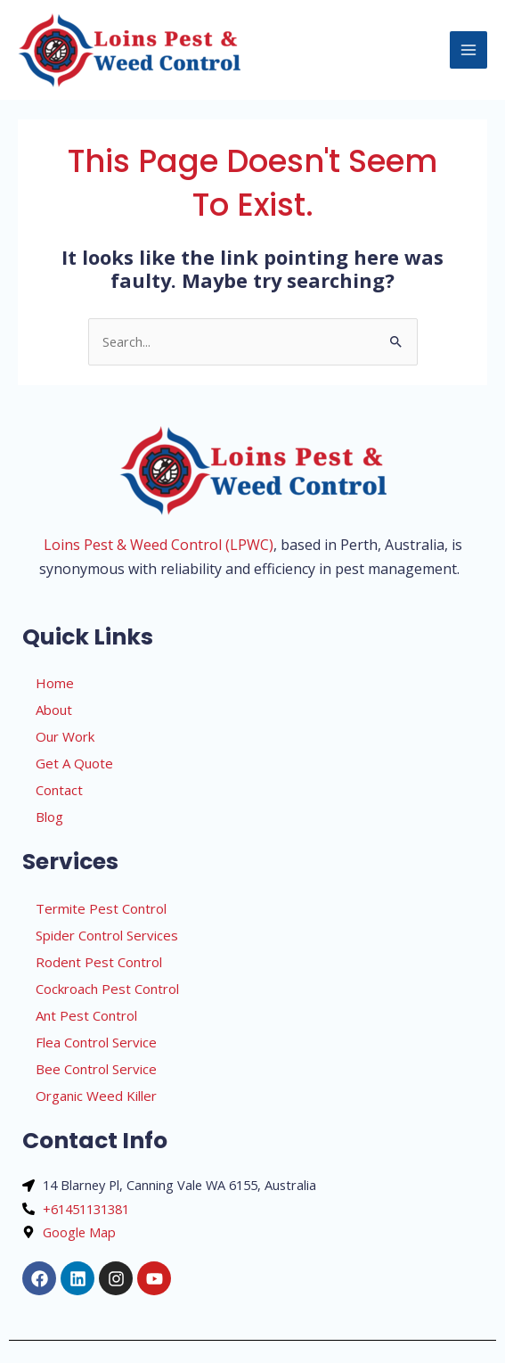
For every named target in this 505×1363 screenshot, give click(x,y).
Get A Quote (74, 763)
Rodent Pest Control (99, 962)
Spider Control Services (107, 935)
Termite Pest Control (101, 908)
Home (55, 683)
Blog (49, 816)
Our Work (65, 736)
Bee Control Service (96, 1069)
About (54, 709)
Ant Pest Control (86, 1015)
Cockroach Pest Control (107, 989)
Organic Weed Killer (96, 1095)
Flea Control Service (96, 1042)
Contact (59, 790)
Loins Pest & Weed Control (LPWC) (158, 544)
